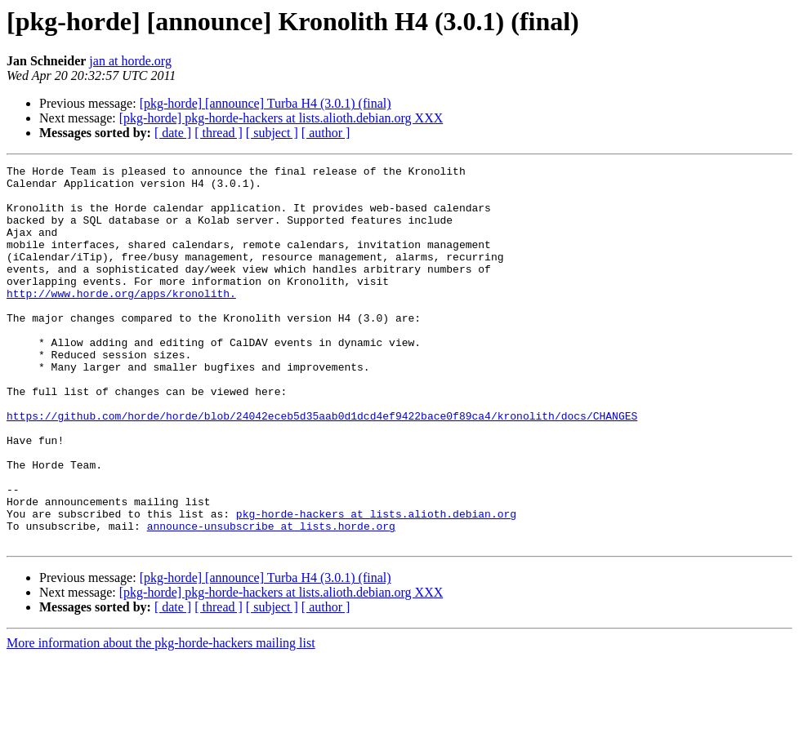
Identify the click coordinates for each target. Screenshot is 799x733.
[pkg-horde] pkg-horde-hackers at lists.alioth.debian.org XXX (281, 118)
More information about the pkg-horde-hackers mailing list (161, 719)
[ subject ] (272, 133)
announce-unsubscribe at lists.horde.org (271, 599)
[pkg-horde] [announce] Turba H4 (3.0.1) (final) (265, 103)
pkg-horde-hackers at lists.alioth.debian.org (376, 584)
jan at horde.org (130, 61)
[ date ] (172, 133)
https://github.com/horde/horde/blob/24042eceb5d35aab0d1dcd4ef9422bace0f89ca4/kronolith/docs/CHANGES (322, 467)
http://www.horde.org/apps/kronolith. (121, 320)
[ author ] (325, 133)
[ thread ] (218, 133)
